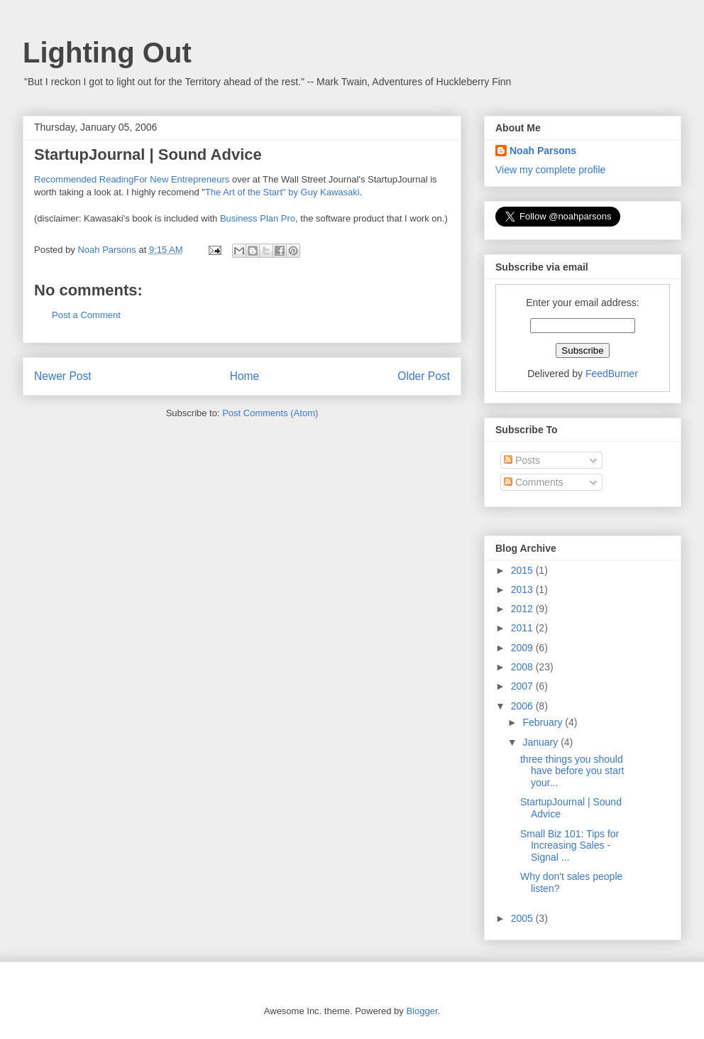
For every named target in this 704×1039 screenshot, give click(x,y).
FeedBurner (611, 373)
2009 (523, 647)
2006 (523, 706)
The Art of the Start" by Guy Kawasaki (282, 192)
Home (245, 376)
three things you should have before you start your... (572, 771)
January (541, 742)
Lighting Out (107, 52)
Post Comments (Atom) (270, 413)
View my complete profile (550, 169)
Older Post (423, 376)
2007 (523, 686)
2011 (523, 627)
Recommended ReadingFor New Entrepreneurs (131, 179)
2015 (523, 570)
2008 (523, 667)
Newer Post (63, 376)
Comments (533, 482)
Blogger (421, 1011)
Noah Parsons (543, 150)
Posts (522, 460)
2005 (523, 918)
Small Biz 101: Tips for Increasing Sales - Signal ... (569, 846)
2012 (523, 608)
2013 (523, 589)
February (543, 722)
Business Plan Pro (257, 218)
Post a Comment (86, 315)
